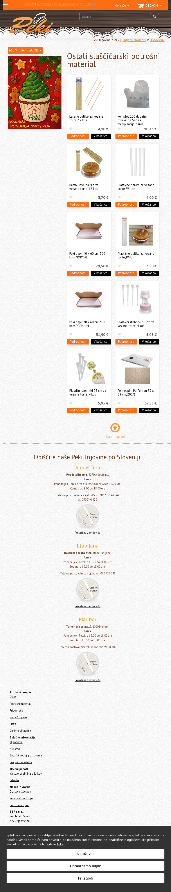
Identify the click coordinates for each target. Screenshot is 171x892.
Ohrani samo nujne (85, 865)
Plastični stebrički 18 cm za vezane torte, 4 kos (136, 324)
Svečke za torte (23, 87)
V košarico (101, 136)
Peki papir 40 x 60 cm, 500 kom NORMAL (87, 255)
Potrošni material (22, 75)
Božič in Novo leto (24, 157)
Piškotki (14, 780)
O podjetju (16, 742)
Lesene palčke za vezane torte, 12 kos (86, 118)
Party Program (17, 172)
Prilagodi (85, 878)
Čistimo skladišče (19, 184)
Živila (11, 68)
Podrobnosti (78, 136)
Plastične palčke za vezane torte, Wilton (136, 187)
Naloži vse (85, 853)
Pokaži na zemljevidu (88, 533)
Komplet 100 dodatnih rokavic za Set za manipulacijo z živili (133, 120)
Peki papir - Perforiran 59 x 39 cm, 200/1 (136, 392)
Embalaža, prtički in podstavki (32, 130)
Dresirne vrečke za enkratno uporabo (31, 114)
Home (15, 59)
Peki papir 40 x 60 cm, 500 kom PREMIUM (87, 324)
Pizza (11, 178)
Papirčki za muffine (25, 123)
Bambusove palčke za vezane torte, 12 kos (83, 187)
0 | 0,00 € (149, 6)
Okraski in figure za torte (29, 105)
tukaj (60, 844)
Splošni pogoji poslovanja (26, 755)
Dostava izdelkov (20, 791)
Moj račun (122, 5)
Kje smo (15, 749)
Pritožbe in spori (19, 805)
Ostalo (17, 150)
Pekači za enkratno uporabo (31, 136)
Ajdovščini (157, 40)
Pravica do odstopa (21, 798)
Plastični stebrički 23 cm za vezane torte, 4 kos (87, 392)
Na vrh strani (115, 436)
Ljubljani (126, 40)
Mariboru (139, 40)
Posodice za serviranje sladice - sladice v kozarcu (33, 96)
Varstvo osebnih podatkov (26, 773)
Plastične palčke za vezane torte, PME (136, 255)
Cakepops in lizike (24, 143)
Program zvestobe (21, 762)
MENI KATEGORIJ (25, 50)
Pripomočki (15, 166)
